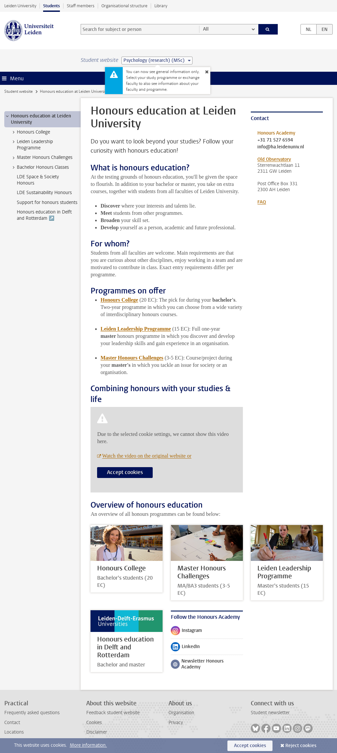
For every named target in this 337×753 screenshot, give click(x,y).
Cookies (94, 722)
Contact (12, 722)
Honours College (119, 300)
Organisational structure (124, 6)
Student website (18, 91)
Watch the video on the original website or (146, 456)
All (206, 29)
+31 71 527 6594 (275, 140)
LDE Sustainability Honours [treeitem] (44, 192)
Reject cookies (300, 745)
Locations (14, 732)
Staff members (80, 6)
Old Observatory (274, 159)
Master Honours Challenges (131, 358)
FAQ (261, 202)
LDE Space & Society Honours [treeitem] (38, 180)
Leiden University (20, 6)
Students (51, 6)
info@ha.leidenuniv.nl (280, 147)
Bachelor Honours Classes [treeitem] (40, 167)
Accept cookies (125, 472)
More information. (88, 745)
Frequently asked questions (32, 713)
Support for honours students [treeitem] (47, 202)
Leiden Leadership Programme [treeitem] (32, 144)
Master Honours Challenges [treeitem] (41, 157)
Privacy (175, 722)
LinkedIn (185, 648)
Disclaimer (96, 732)
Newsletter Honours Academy (197, 664)
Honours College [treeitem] (30, 132)
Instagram (186, 632)
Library (160, 6)
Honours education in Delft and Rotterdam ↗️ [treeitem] (44, 215)
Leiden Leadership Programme (135, 329)
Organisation (181, 713)
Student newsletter (270, 713)
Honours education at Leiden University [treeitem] (38, 119)
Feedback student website (113, 713)
